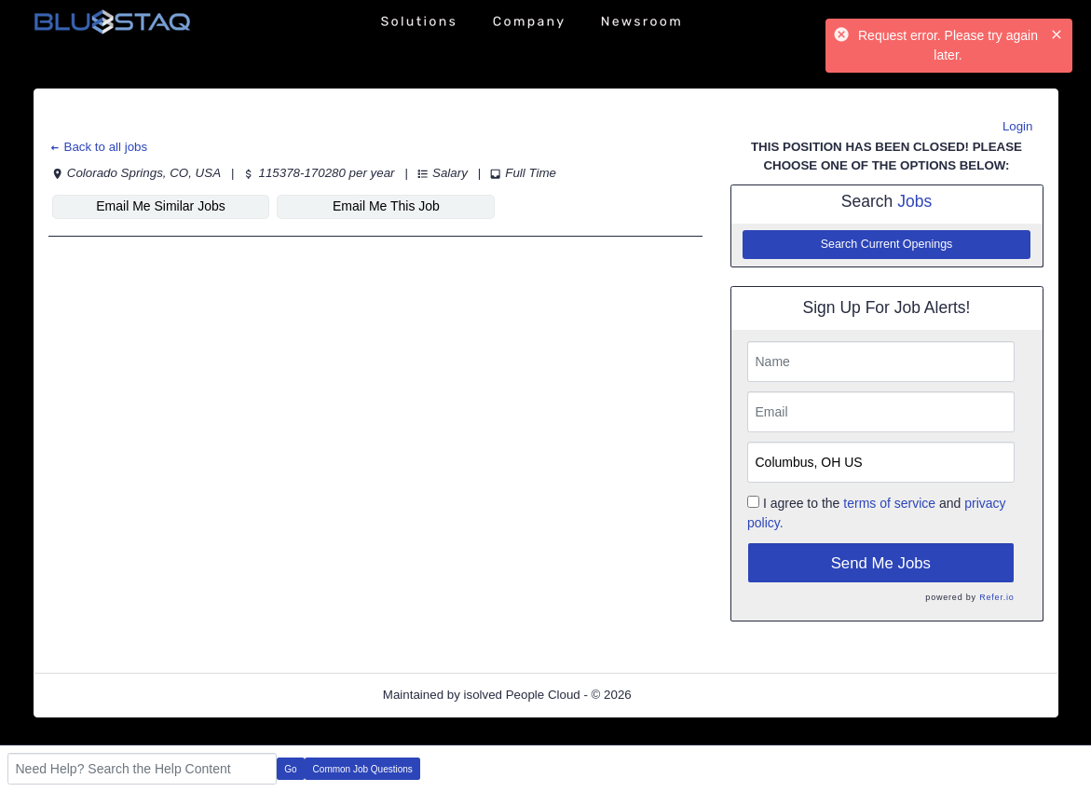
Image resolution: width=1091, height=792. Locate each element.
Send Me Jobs (881, 563)
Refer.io (996, 597)
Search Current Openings (887, 244)
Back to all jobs (98, 147)
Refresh (686, 695)
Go (290, 769)
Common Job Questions (363, 769)
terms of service (889, 503)
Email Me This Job (386, 205)
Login (1017, 126)
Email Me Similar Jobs (160, 205)
